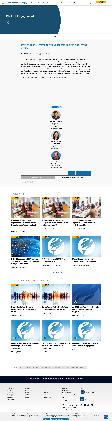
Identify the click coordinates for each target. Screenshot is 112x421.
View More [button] (56, 272)
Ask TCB (46, 396)
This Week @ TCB (48, 397)
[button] (7, 22)
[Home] (16, 2)
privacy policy (25, 417)
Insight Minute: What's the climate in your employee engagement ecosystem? (85, 309)
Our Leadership (11, 396)
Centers (49, 2)
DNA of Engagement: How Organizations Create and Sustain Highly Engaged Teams (84, 222)
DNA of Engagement (26, 367)
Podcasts (46, 392)
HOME (55, 37)
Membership (64, 2)
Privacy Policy (17, 413)
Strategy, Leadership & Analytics (74, 367)
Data (43, 2)
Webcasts (46, 390)
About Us (73, 2)
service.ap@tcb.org (67, 409)
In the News (10, 397)
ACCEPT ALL (46, 419)
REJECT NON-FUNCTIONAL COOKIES (59, 419)
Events (37, 2)
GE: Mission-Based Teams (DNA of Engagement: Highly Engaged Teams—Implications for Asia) (56, 222)
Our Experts (10, 394)
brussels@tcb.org (66, 400)
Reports (27, 396)
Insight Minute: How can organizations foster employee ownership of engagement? (25, 345)
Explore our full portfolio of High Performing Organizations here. (44, 77)
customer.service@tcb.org (68, 394)
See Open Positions (90, 392)
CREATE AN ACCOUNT (83, 173)
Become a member (80, 177)
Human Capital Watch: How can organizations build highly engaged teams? (24, 309)
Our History (10, 392)
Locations (9, 401)
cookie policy (55, 415)
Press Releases (10, 399)
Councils (56, 2)
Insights (31, 2)
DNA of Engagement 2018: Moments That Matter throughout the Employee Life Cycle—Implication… (25, 261)
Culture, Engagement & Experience (48, 367)
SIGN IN (71, 173)
